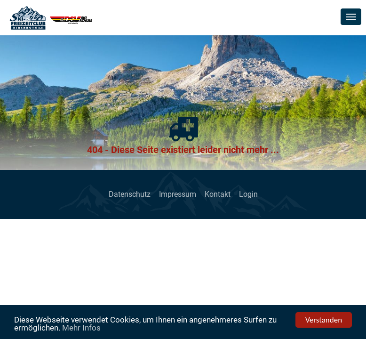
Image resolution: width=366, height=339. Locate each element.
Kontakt (218, 194)
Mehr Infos (81, 328)
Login (248, 194)
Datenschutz (130, 194)
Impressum (177, 194)
